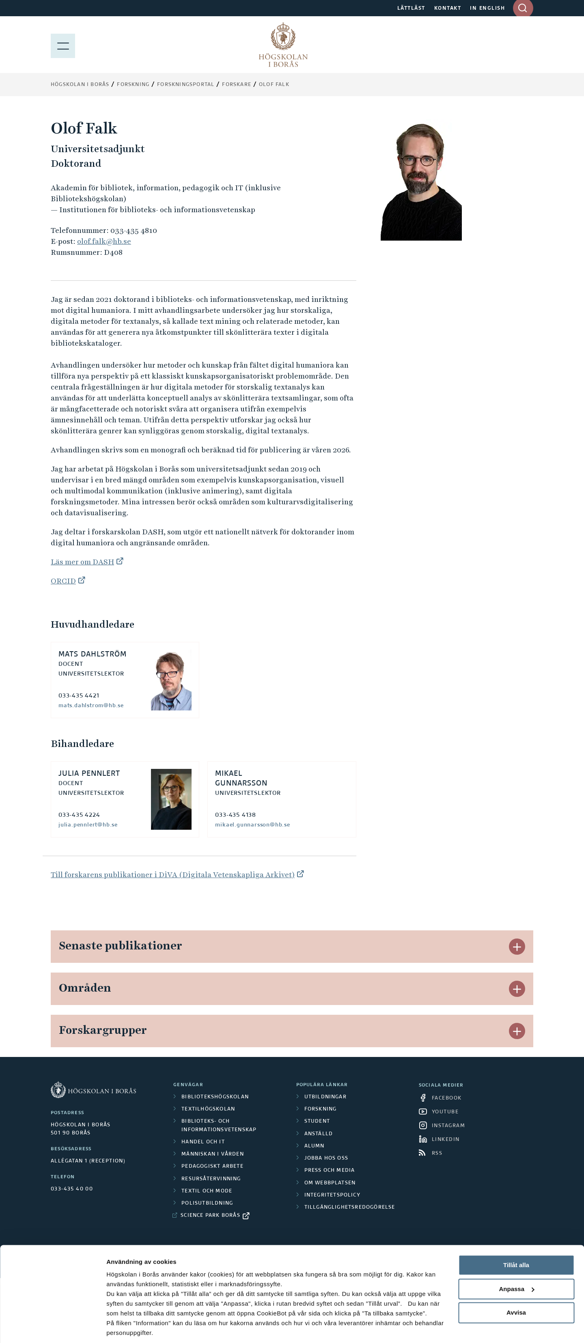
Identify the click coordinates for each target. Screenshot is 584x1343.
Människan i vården (212, 1154)
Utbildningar (325, 1097)
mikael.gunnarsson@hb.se (252, 825)
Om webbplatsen (330, 1183)
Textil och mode (206, 1191)
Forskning (133, 85)
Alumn (314, 1146)
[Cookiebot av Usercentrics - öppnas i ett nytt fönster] (52, 1327)
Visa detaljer (124, 1327)
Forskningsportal (185, 85)
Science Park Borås (210, 1215)
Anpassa (516, 1260)
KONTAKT (447, 8)
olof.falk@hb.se (104, 241)
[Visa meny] (63, 44)
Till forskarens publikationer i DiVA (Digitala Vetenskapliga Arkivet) (173, 874)
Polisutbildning (207, 1203)
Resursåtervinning (211, 1179)
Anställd (318, 1134)
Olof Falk (274, 85)
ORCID (63, 581)
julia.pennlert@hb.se (88, 825)
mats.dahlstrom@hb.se (91, 705)
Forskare (236, 85)
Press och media (329, 1170)
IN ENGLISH (487, 8)
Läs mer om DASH (82, 561)
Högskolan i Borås (80, 85)
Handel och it (203, 1142)
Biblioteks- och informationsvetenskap (218, 1125)
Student (317, 1121)
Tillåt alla (516, 1236)
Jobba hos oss (326, 1158)
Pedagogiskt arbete (212, 1166)
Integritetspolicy (332, 1195)
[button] (517, 946)
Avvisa (516, 1284)
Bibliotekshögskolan (215, 1097)
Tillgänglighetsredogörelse (349, 1207)
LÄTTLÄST (411, 8)
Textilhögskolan (208, 1109)
